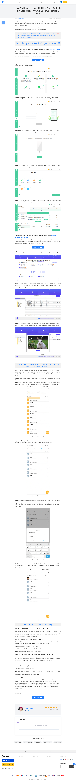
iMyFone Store (8, 764)
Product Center (8, 760)
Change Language (7, 768)
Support (54, 2)
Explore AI (42, 2)
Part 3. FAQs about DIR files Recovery (26, 37)
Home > (17, 751)
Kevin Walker (29, 708)
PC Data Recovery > (23, 751)
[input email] (64, 766)
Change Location (57, 742)
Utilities (27, 2)
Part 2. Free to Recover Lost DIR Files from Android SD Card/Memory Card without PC (37, 35)
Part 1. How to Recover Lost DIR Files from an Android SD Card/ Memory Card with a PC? (38, 33)
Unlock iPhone (18, 742)
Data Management (18, 2)
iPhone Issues (37, 742)
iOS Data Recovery (47, 742)
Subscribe (72, 766)
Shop (65, 2)
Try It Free (38, 60)
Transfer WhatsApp (28, 742)
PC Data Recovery (22, 18)
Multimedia (34, 2)
